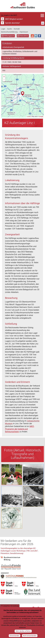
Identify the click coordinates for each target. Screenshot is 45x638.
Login (3, 29)
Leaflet (29, 116)
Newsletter (24, 36)
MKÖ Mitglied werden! (14, 19)
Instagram (35, 35)
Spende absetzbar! (12, 23)
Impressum (24, 32)
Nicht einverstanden (29, 636)
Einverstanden (14, 636)
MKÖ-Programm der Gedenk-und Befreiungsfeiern (19, 429)
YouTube (32, 35)
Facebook (39, 35)
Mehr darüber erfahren (23, 631)
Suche (9, 29)
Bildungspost (9, 36)
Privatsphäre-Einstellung (9, 606)
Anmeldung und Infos (42, 15)
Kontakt (17, 29)
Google (41, 116)
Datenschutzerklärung (9, 32)
